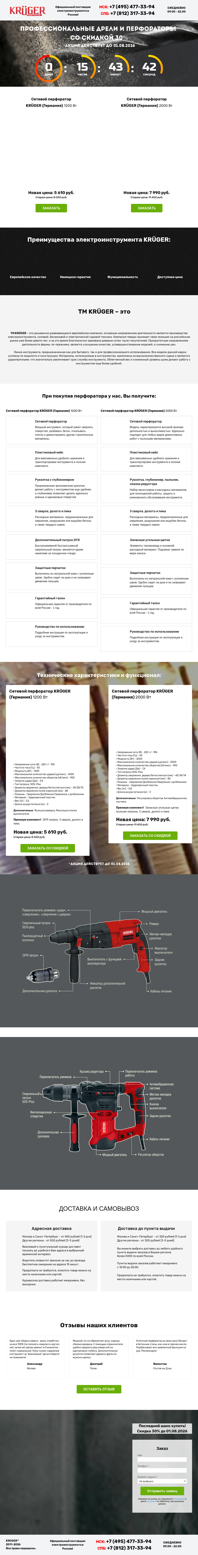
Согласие (151, 1501)
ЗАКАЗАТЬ (51, 208)
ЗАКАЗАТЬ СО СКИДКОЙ (47, 848)
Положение (179, 1499)
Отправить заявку (162, 1491)
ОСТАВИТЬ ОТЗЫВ (99, 1389)
